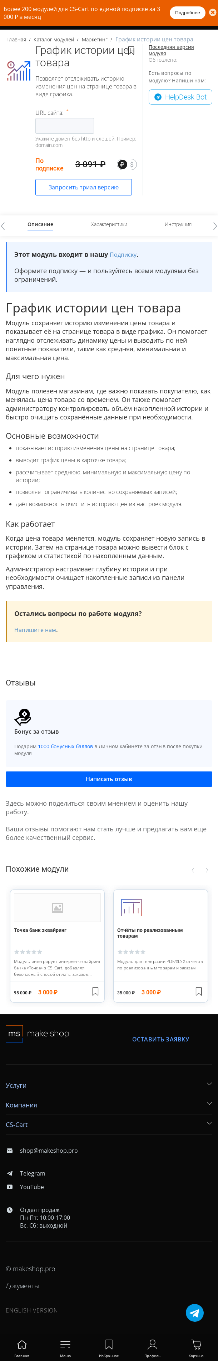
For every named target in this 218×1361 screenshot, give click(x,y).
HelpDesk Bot (186, 97)
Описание (40, 224)
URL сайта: (50, 113)
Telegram (25, 1173)
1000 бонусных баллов (65, 746)
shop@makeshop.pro (42, 1150)
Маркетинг (95, 39)
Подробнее (187, 12)
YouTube (25, 1187)
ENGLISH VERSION (32, 1310)
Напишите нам (35, 630)
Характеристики (109, 224)
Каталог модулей (54, 39)
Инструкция (178, 224)
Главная (16, 39)
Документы (22, 1285)
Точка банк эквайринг (40, 930)
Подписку (123, 255)
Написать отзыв (109, 779)
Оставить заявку (160, 1039)
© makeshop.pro (30, 1268)
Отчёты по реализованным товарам (150, 933)
